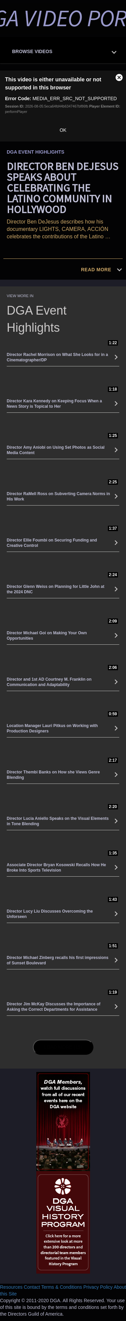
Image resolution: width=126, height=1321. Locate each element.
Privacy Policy (98, 1287)
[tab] (63, 51)
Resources (11, 1287)
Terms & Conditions (61, 1287)
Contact (32, 1287)
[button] (64, 49)
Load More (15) (64, 1046)
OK (62, 130)
